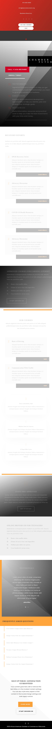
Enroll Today (15, 75)
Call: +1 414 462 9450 (17, 69)
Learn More (25, 704)
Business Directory (26, 13)
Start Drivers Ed (18, 301)
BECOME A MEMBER (26, 25)
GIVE (26, 28)
